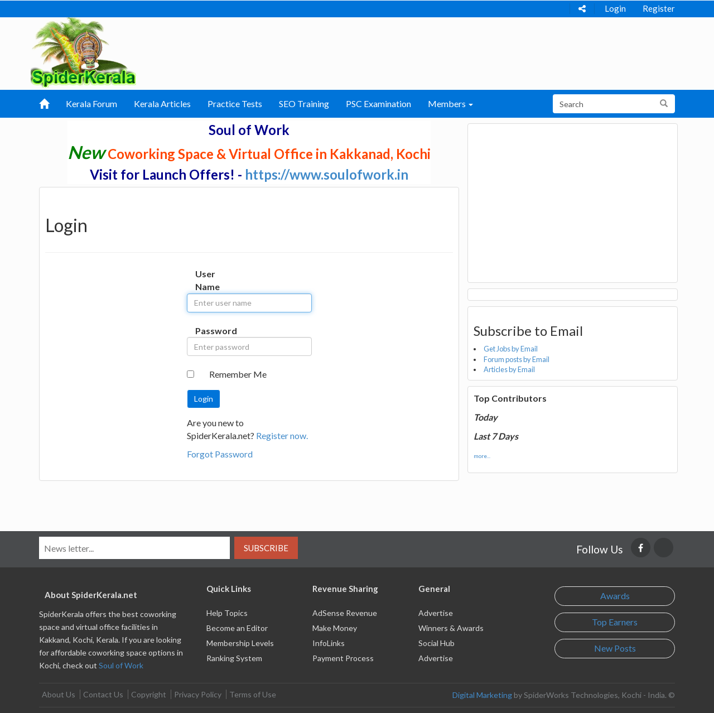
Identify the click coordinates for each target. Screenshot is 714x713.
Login (615, 8)
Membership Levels (240, 643)
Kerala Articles (162, 103)
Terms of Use (252, 694)
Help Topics (227, 613)
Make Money (334, 628)
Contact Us (103, 694)
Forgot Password (220, 454)
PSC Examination (378, 103)
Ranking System (234, 658)
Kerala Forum (91, 103)
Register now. (282, 435)
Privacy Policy (197, 694)
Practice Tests (235, 103)
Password (206, 330)
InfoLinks (328, 643)
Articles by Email (509, 369)
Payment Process (343, 658)
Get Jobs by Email (511, 348)
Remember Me (238, 374)
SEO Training (304, 103)
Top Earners (615, 621)
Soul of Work (121, 665)
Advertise (435, 613)
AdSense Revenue (344, 613)
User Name (206, 280)
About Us (58, 694)
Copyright (148, 694)
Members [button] (450, 103)
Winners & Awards (451, 628)
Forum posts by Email (516, 359)
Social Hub (436, 643)
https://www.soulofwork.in (326, 174)
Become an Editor (237, 628)
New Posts (615, 648)
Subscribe (266, 548)
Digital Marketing (482, 695)
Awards (615, 595)
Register (659, 8)
